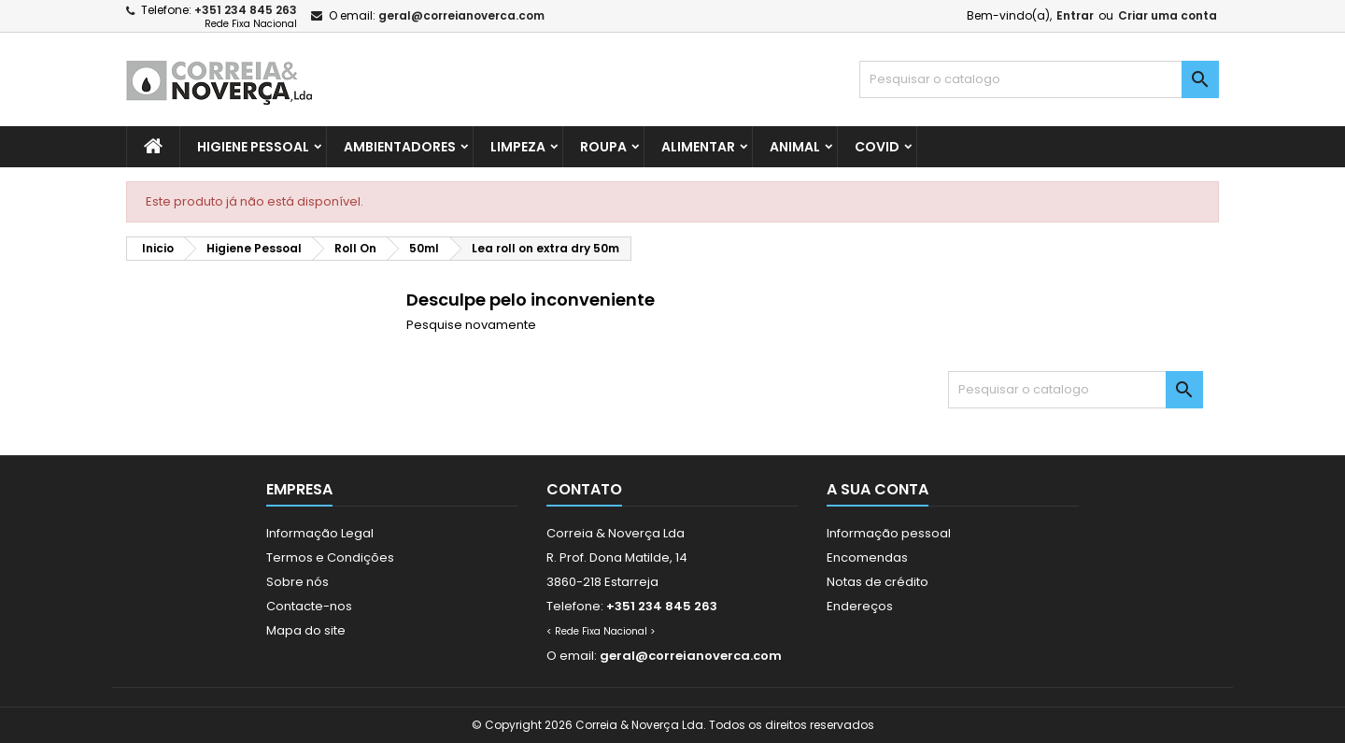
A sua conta (877, 489)
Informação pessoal (889, 533)
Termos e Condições (330, 557)
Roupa (603, 146)
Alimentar (698, 146)
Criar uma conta (1167, 15)
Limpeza (517, 146)
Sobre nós (297, 582)
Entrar (1075, 15)
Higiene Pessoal (253, 146)
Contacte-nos (309, 606)
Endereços (860, 606)
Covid (877, 146)
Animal (795, 146)
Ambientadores (400, 146)
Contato (584, 489)
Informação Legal (320, 533)
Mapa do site (306, 630)
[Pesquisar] (1039, 79)
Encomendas (867, 557)
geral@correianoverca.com (461, 15)
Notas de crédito (877, 582)
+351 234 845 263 (245, 10)
